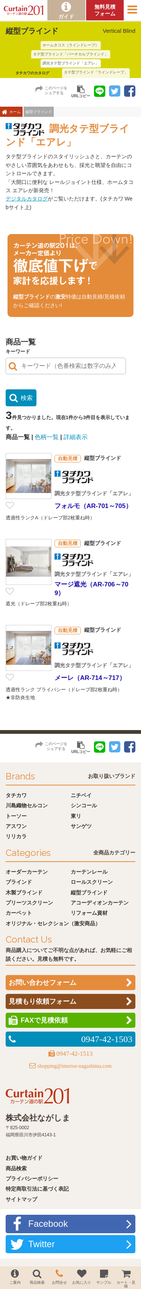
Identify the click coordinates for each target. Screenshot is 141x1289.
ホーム (15, 112)
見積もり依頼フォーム (42, 1001)
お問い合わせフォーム (42, 982)
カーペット (19, 913)
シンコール (84, 805)
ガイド (66, 17)
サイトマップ (21, 1199)
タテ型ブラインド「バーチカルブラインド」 (70, 54)
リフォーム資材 (89, 913)
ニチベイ (81, 795)
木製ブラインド (24, 892)
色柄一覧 (47, 437)
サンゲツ (81, 826)
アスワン (16, 826)
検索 (27, 398)
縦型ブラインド (89, 892)
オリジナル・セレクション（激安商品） (53, 923)
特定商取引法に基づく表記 (37, 1189)
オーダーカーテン (27, 872)
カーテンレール (89, 872)
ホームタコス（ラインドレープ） (70, 45)
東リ (76, 816)
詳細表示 (76, 437)
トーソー (16, 816)
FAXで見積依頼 (44, 1020)
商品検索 (16, 1168)
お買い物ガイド (24, 1158)
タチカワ (16, 795)
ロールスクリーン (92, 882)
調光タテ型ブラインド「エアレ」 (70, 63)
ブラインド (19, 882)
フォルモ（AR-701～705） (93, 506)
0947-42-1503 (106, 1039)
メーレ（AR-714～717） (90, 677)
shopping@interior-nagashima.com (74, 1066)
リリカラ (16, 836)
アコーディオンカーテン (100, 903)
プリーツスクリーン (29, 903)
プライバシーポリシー (32, 1179)
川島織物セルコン (27, 805)
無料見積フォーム (104, 10)
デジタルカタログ (27, 199)
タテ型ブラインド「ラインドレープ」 (96, 72)
